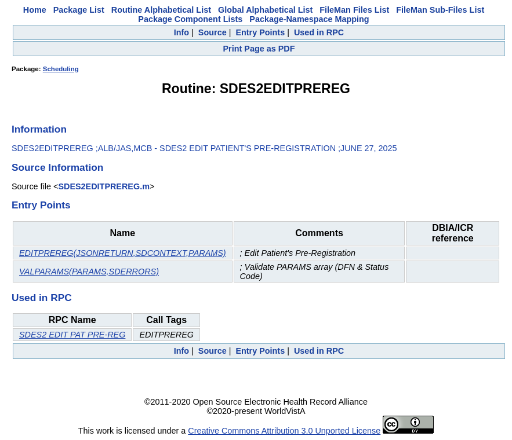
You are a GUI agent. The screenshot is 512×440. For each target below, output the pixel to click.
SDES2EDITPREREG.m (104, 186)
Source (212, 32)
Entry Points (260, 32)
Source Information (57, 167)
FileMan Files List (354, 9)
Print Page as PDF (259, 48)
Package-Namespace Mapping (309, 19)
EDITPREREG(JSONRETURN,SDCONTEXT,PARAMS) (122, 253)
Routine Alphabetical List (161, 9)
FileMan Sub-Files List (440, 9)
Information (39, 129)
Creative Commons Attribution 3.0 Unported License (284, 430)
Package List (78, 9)
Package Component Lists (190, 19)
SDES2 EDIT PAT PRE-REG (72, 334)
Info (181, 32)
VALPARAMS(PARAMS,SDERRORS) (89, 271)
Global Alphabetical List (265, 9)
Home (34, 9)
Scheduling (61, 68)
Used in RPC (319, 32)
